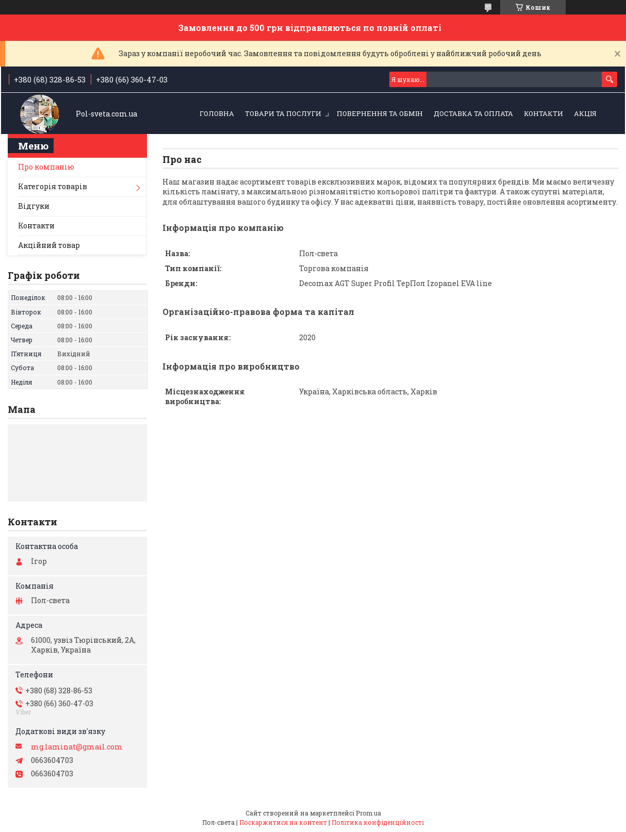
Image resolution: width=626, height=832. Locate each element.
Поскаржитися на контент (283, 822)
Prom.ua (368, 813)
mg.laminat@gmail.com (77, 747)
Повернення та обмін (380, 113)
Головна (217, 113)
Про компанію (46, 167)
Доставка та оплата (473, 113)
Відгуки (34, 206)
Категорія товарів (52, 186)
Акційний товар (49, 245)
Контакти (543, 113)
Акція (585, 113)
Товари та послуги (283, 113)
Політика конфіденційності (378, 822)
